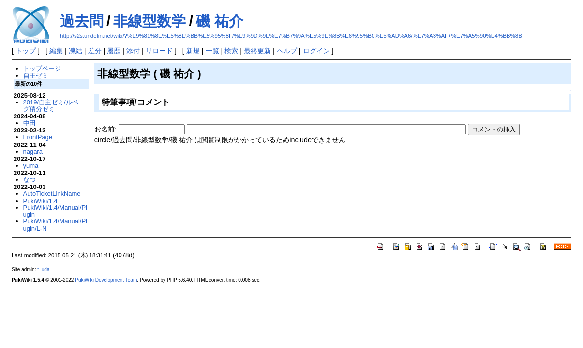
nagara (33, 151)
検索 (231, 51)
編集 (56, 51)
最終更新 (257, 51)
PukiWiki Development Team (106, 280)
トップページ (42, 68)
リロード (159, 51)
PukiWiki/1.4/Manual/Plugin (55, 211)
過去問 (82, 21)
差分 (95, 51)
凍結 (75, 51)
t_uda (43, 269)
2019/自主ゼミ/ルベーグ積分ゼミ (54, 106)
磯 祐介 (219, 21)
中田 (29, 123)
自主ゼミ (35, 75)
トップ (25, 51)
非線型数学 (149, 21)
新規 (193, 51)
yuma (31, 165)
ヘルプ (287, 51)
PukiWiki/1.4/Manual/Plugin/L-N (55, 225)
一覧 (212, 51)
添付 (133, 51)
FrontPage (37, 137)
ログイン (316, 51)
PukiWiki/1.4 (40, 200)
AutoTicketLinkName (52, 193)
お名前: (106, 129)
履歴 (113, 51)
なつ (29, 179)
